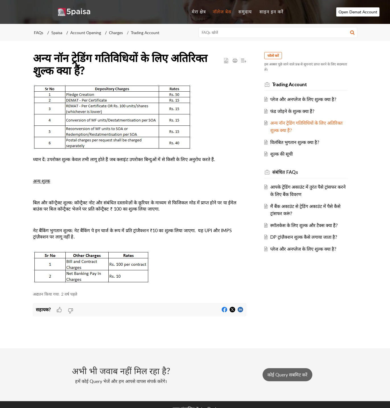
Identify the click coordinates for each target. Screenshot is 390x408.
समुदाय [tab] (245, 12)
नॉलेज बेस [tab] (222, 12)
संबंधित (285, 172)
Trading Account (145, 32)
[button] (352, 32)
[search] (278, 32)
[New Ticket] (287, 375)
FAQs (38, 32)
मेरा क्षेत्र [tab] (199, 12)
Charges (116, 32)
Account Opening (85, 32)
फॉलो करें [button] (273, 55)
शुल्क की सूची (281, 154)
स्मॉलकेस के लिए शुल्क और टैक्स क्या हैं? (304, 225)
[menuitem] (271, 11)
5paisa (56, 32)
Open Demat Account (364, 12)
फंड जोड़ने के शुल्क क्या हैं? (292, 111)
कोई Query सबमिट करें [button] (287, 375)
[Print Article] (235, 61)
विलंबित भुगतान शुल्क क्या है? (294, 142)
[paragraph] (139, 184)
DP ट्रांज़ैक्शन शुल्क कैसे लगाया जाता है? (303, 237)
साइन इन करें (271, 12)
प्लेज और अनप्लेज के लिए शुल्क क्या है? (303, 99)
